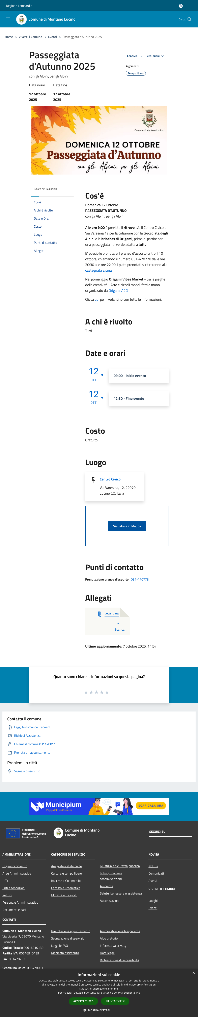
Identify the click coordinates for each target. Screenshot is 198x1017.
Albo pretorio (109, 938)
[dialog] (99, 993)
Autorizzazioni (109, 900)
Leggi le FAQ (59, 945)
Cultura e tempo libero (66, 873)
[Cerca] (189, 19)
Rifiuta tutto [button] (115, 1001)
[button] (99, 1010)
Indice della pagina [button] (45, 189)
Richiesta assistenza (65, 952)
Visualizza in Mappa (127, 526)
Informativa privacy (113, 945)
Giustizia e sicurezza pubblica (120, 865)
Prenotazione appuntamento (70, 931)
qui (97, 299)
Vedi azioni (156, 56)
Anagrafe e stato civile (66, 866)
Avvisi (152, 880)
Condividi (135, 56)
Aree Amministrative (16, 873)
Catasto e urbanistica (65, 887)
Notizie (153, 866)
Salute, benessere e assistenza (121, 893)
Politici (7, 895)
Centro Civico (110, 479)
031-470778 (140, 579)
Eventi (52, 36)
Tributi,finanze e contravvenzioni (111, 876)
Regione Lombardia (19, 5)
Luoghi (153, 900)
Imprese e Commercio (66, 880)
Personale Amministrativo (20, 902)
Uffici (5, 880)
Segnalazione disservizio (67, 938)
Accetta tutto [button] (83, 1001)
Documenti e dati (14, 909)
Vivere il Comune (31, 36)
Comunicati (156, 873)
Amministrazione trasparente (120, 931)
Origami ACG (118, 290)
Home (9, 36)
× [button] (193, 973)
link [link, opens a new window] (138, 992)
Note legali (107, 952)
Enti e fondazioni (13, 887)
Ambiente (106, 886)
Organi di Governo (14, 866)
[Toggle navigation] (8, 19)
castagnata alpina (98, 270)
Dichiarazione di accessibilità (119, 960)
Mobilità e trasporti (64, 895)
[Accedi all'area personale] (180, 6)
